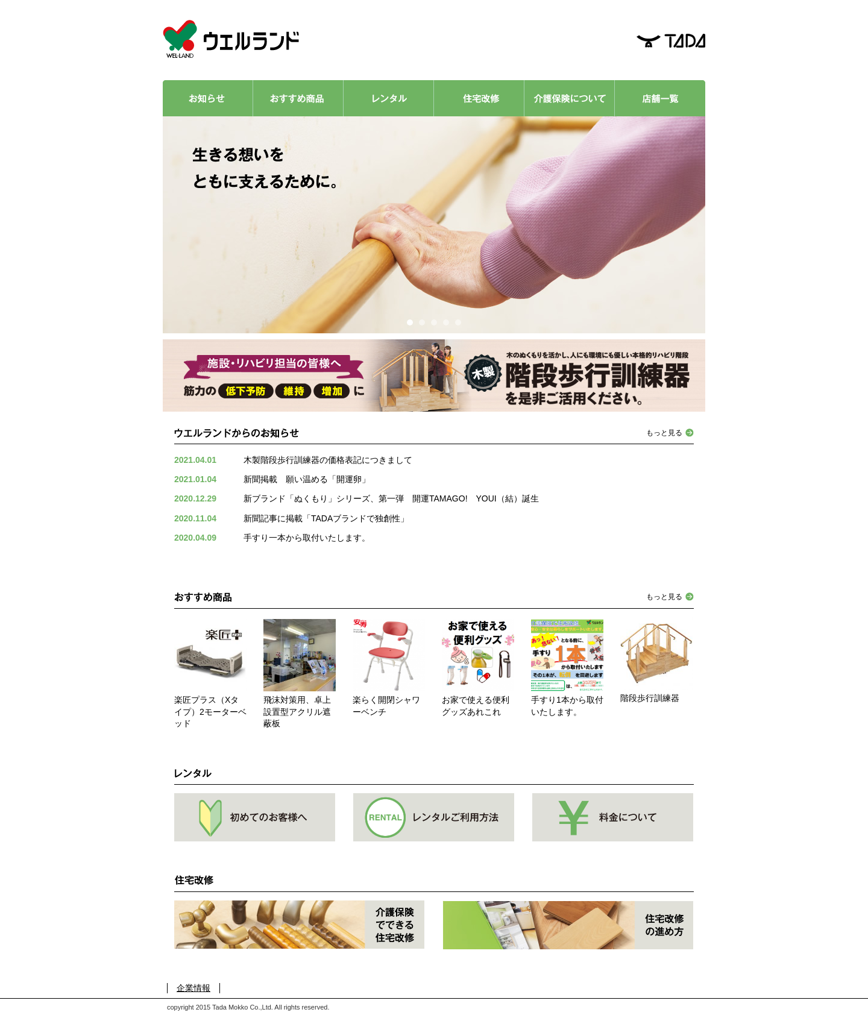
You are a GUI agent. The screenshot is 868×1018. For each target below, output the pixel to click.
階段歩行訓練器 (649, 698)
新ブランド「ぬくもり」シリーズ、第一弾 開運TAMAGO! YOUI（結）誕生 (391, 498)
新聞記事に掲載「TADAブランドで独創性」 (326, 518)
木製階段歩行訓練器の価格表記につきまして (328, 460)
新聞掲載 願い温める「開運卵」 (307, 479)
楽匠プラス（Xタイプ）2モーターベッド (210, 711)
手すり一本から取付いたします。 (307, 537)
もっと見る (664, 433)
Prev (185, 224)
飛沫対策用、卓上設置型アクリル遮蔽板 (297, 711)
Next (683, 224)
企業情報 (193, 988)
